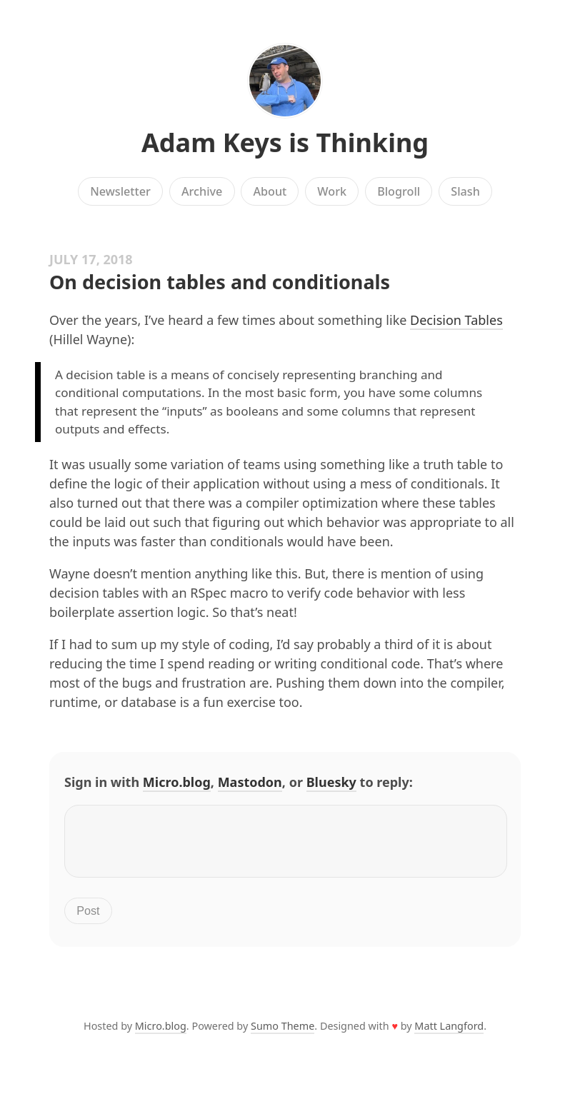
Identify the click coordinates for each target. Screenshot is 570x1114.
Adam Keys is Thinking (285, 142)
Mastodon (250, 782)
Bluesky (331, 782)
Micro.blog (177, 782)
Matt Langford (449, 1034)
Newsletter (120, 191)
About (269, 191)
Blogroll (398, 191)
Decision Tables (456, 319)
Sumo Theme (282, 1034)
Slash (465, 191)
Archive (201, 191)
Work (331, 191)
